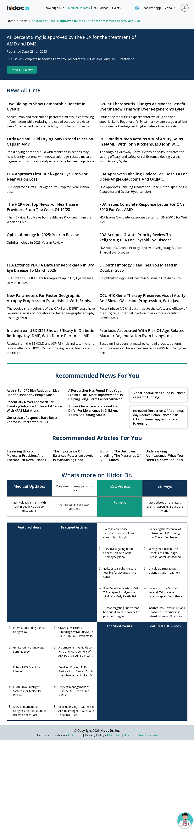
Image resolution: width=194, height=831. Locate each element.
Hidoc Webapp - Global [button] (154, 8)
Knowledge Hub (54, 8)
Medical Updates (79, 8)
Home (11, 21)
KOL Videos (100, 8)
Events (116, 8)
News (23, 21)
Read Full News (22, 70)
